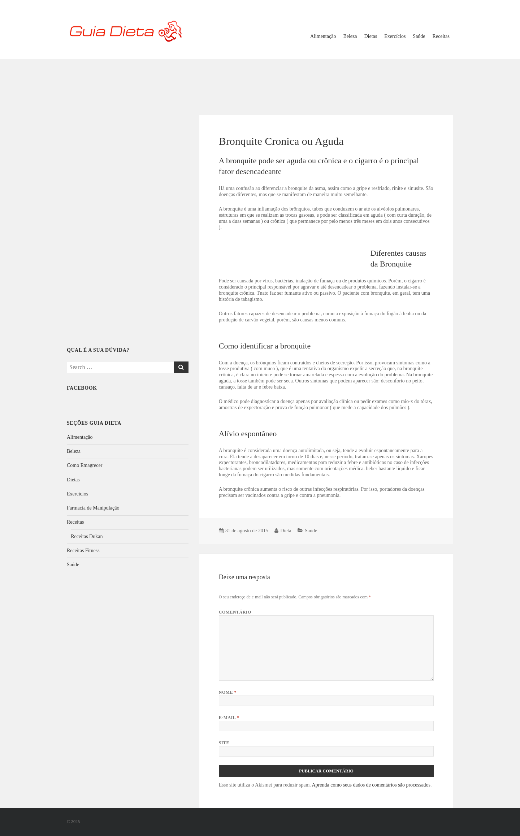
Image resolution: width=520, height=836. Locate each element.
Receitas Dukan (87, 536)
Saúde (419, 36)
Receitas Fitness (83, 550)
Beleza (350, 36)
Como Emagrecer (84, 465)
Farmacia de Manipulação (93, 508)
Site (224, 742)
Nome (228, 692)
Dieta (285, 530)
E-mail (229, 717)
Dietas (370, 36)
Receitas (441, 36)
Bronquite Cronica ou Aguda (281, 141)
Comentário (235, 612)
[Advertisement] (260, 82)
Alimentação (323, 36)
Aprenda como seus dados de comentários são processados (371, 785)
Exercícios (395, 36)
